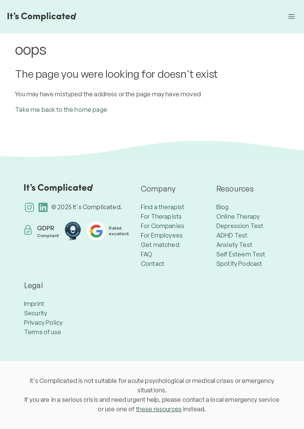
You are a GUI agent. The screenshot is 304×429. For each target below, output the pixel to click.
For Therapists (161, 216)
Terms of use (42, 332)
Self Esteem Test (240, 254)
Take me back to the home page (61, 109)
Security (35, 313)
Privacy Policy (43, 322)
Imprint (34, 303)
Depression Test (239, 226)
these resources (159, 409)
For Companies (162, 226)
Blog (222, 207)
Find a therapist (163, 207)
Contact (152, 263)
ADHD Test (231, 235)
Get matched (160, 244)
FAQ (146, 254)
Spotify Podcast (239, 263)
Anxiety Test (234, 244)
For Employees (162, 235)
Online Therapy (238, 216)
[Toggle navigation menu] (291, 16)
